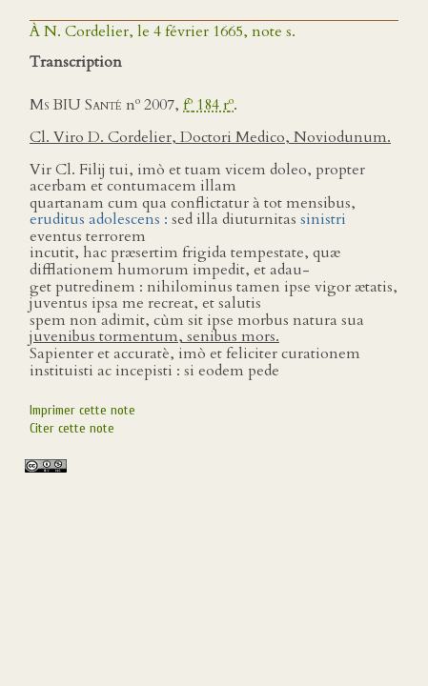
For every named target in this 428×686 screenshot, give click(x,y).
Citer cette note (72, 428)
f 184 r (208, 104)
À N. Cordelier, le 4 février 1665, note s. (163, 31)
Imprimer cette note (82, 410)
